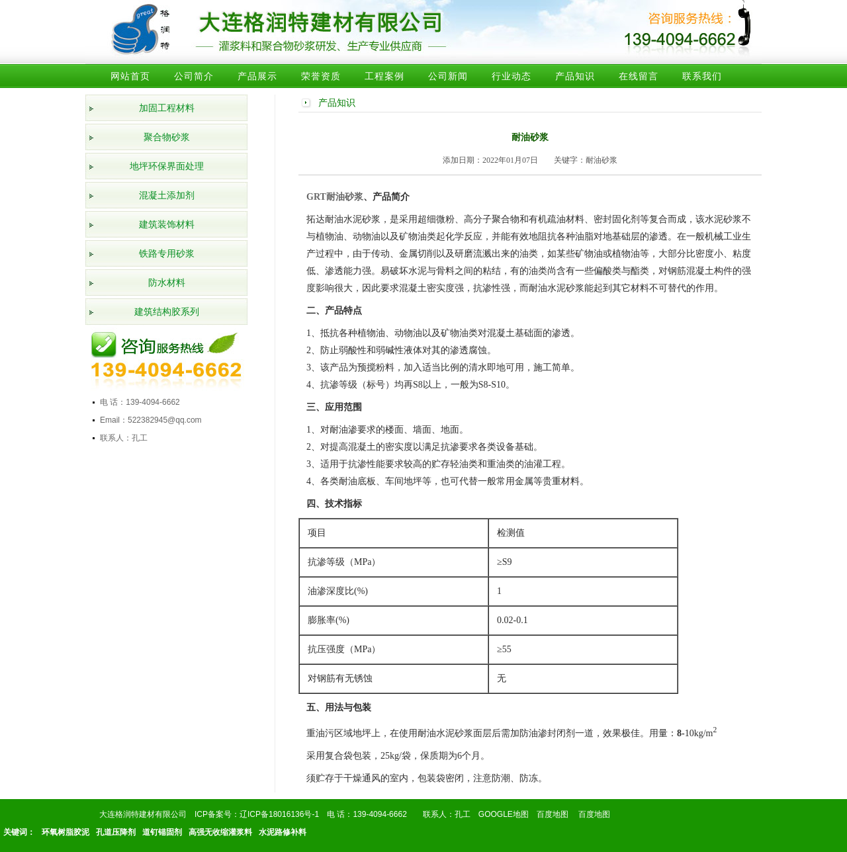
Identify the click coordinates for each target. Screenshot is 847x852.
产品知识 (575, 76)
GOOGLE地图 (503, 814)
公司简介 (194, 76)
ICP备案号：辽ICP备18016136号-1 (257, 814)
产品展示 (257, 76)
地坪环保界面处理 (167, 166)
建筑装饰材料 (167, 225)
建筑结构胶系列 (166, 312)
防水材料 (166, 283)
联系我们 (702, 76)
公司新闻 (448, 76)
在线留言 (638, 76)
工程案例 (384, 76)
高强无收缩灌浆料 (220, 832)
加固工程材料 (167, 108)
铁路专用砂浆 (167, 254)
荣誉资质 (321, 76)
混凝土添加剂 (167, 195)
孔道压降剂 (116, 832)
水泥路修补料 (282, 832)
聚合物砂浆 (167, 137)
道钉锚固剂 (162, 832)
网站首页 (130, 76)
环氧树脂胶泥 (65, 832)
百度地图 (552, 814)
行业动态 (511, 76)
